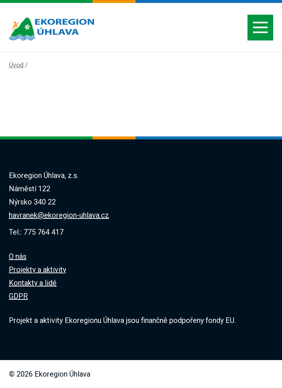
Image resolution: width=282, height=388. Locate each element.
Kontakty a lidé (33, 282)
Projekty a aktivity (37, 269)
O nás (17, 256)
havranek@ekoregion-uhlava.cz (59, 215)
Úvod (16, 65)
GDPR (18, 296)
